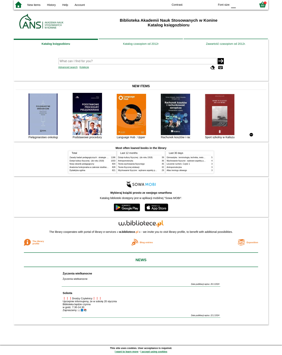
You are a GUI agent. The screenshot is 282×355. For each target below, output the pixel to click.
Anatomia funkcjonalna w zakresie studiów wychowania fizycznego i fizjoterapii (104, 167)
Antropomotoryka (125, 161)
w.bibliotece (128, 231)
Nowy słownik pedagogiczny (82, 164)
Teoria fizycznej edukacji (128, 167)
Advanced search (68, 67)
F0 (233, 4)
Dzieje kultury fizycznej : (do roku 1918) (87, 161)
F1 (240, 4)
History (51, 4)
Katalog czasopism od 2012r (141, 43)
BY (211, 4)
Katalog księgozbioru (56, 43)
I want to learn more (126, 351)
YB (203, 4)
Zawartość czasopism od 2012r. (226, 43)
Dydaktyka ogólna (77, 170)
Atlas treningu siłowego (177, 170)
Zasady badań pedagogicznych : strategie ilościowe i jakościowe (98, 157)
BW (195, 4)
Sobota (67, 293)
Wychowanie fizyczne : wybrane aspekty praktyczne (141, 170)
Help (65, 4)
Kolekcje (84, 67)
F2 (249, 4)
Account (80, 4)
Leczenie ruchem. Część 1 (178, 164)
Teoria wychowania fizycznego (131, 164)
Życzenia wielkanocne (77, 273)
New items (34, 4)
